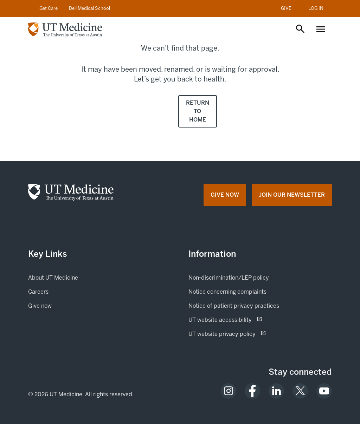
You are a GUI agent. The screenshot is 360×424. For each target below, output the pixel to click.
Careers (38, 291)
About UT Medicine (53, 277)
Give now (63, 305)
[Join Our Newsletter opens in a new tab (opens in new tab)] (292, 195)
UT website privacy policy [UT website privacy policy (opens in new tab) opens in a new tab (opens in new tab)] (246, 333)
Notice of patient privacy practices (233, 305)
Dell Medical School (89, 8)
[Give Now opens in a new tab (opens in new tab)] (225, 195)
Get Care (48, 8)
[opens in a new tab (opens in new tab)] (228, 391)
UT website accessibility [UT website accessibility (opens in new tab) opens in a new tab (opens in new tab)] (244, 319)
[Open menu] (320, 30)
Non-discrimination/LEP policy (228, 277)
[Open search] (300, 29)
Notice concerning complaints (227, 291)
